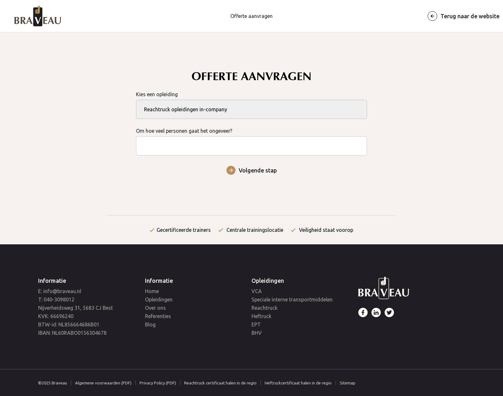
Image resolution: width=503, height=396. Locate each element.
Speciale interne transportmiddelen (292, 299)
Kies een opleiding (251, 101)
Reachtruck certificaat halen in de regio (220, 383)
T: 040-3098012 (56, 299)
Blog (150, 324)
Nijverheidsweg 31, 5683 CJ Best (75, 308)
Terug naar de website (469, 16)
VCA (257, 291)
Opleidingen (159, 299)
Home (152, 291)
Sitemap (347, 383)
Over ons (155, 308)
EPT (256, 324)
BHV (257, 333)
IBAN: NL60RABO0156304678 (72, 333)
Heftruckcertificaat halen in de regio (298, 383)
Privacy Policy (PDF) (158, 383)
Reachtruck (264, 308)
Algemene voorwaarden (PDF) (103, 383)
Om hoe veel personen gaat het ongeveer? (251, 138)
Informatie (52, 280)
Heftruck (261, 316)
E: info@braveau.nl (59, 291)
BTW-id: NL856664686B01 (68, 324)
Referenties (158, 316)
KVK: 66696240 (55, 316)
